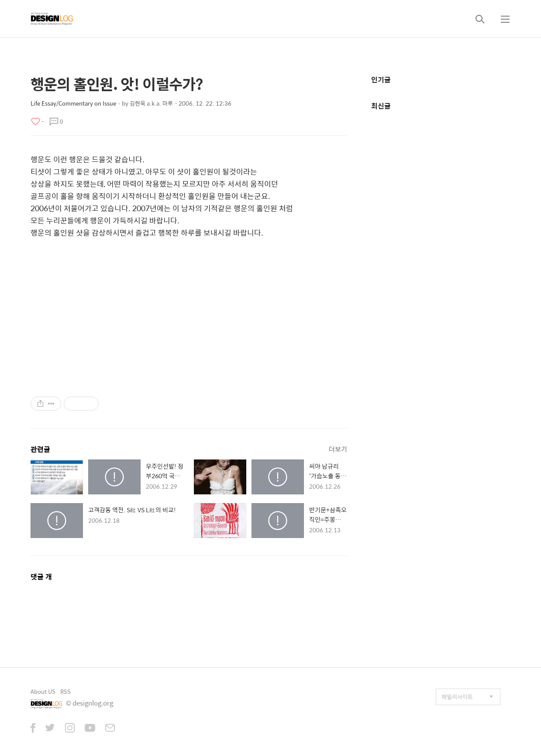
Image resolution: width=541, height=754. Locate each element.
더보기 (338, 449)
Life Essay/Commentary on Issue (73, 103)
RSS (65, 691)
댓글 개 (41, 576)
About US (43, 691)
